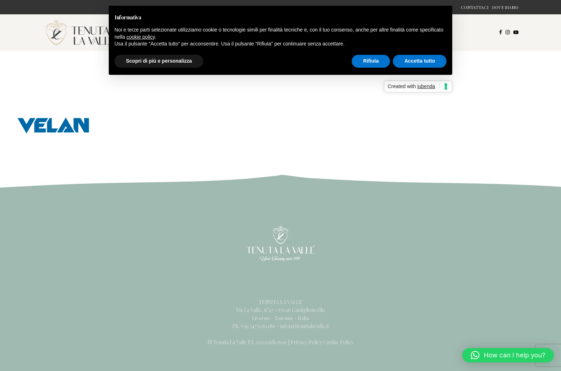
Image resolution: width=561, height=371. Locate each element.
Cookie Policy (338, 342)
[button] (508, 355)
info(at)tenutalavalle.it (304, 326)
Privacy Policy (306, 342)
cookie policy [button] (140, 37)
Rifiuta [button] (371, 61)
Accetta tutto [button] (419, 61)
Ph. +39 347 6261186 (254, 326)
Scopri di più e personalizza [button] (159, 61)
